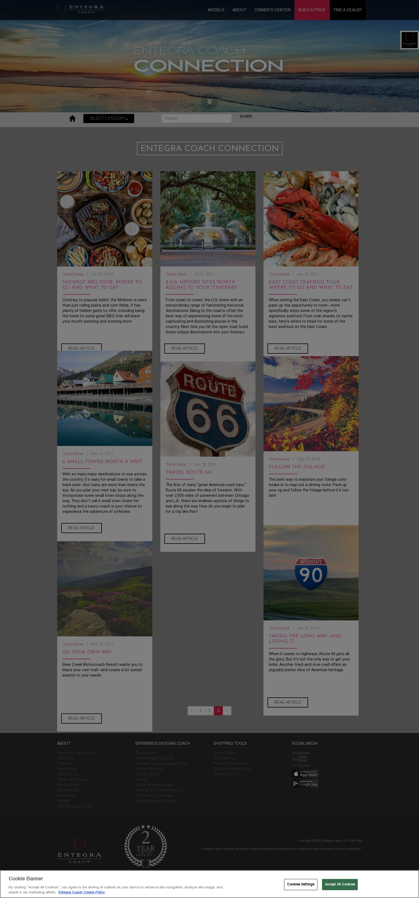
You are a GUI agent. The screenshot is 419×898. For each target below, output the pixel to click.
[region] (209, 884)
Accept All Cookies (340, 884)
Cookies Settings (300, 884)
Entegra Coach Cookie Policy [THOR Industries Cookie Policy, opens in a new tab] (82, 892)
